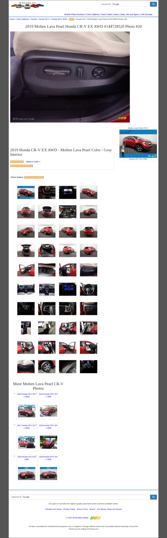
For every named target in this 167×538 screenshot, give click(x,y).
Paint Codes (106, 14)
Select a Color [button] (33, 162)
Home (12, 19)
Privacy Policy (69, 509)
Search (92, 509)
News (116, 14)
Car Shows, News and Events (109, 509)
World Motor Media (80, 518)
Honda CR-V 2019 (59, 19)
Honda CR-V (44, 19)
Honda (34, 19)
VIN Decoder (146, 14)
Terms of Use (82, 509)
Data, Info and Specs (129, 14)
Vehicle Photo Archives (74, 14)
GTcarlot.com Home (53, 509)
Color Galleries (93, 14)
